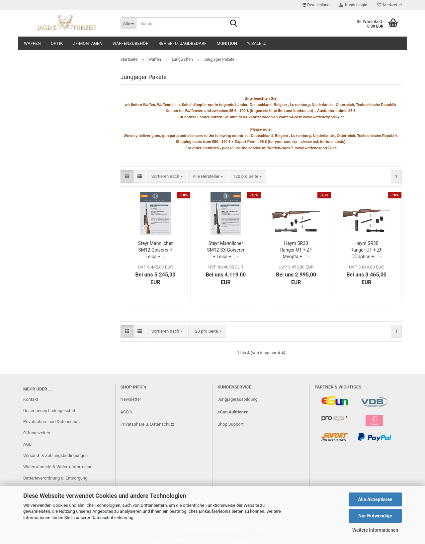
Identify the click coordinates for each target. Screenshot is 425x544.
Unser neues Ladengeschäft (50, 410)
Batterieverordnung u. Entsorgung (55, 478)
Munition (226, 43)
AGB (27, 444)
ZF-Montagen (87, 43)
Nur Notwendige (375, 515)
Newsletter (131, 399)
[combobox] (167, 176)
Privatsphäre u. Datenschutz (147, 424)
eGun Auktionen (232, 411)
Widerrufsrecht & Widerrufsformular (57, 466)
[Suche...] (128, 23)
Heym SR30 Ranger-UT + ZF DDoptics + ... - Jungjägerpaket (366, 250)
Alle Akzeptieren (375, 499)
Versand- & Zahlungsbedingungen (55, 455)
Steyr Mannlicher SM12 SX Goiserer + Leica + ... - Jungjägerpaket (225, 250)
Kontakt (30, 399)
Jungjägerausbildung (237, 399)
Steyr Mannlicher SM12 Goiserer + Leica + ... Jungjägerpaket (155, 250)
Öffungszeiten (36, 432)
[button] (316, 5)
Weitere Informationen (375, 530)
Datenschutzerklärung (112, 517)
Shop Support (230, 424)
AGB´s (126, 411)
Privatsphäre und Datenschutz (52, 421)
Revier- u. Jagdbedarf (182, 43)
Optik (57, 43)
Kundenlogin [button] (353, 5)
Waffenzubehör (131, 43)
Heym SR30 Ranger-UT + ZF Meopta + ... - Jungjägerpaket (296, 250)
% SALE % (256, 43)
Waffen (32, 43)
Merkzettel (389, 5)
